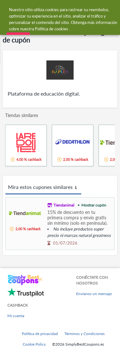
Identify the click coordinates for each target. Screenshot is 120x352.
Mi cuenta (15, 315)
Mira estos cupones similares (43, 187)
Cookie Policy (34, 344)
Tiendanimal (63, 205)
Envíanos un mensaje (94, 293)
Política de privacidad (40, 333)
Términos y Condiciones (84, 333)
